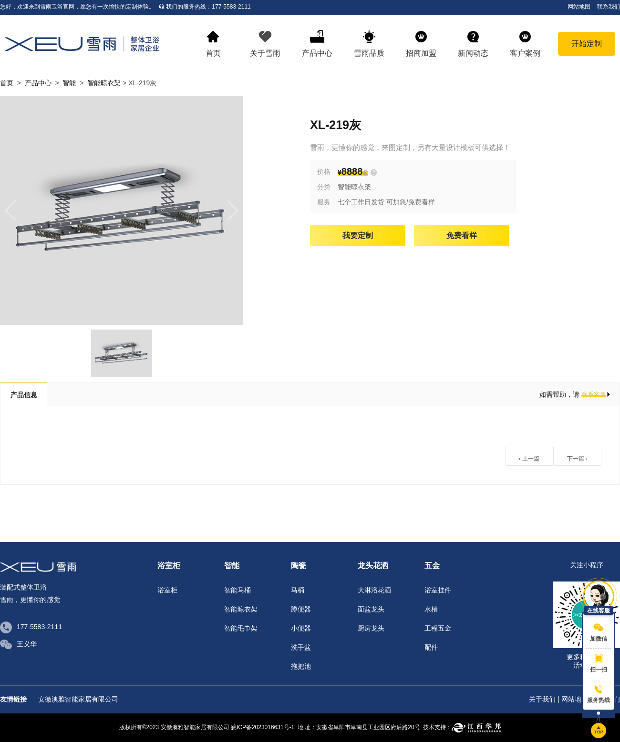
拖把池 (301, 666)
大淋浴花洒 (374, 590)
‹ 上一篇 (529, 458)
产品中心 (38, 83)
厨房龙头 (371, 628)
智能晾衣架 (104, 83)
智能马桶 (237, 590)
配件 (431, 647)
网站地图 (574, 699)
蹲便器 (301, 609)
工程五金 (437, 628)
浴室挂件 (437, 590)
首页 (6, 83)
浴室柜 (167, 590)
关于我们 (542, 699)
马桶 (297, 590)
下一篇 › (577, 458)
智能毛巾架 (241, 628)
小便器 (301, 628)
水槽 (431, 609)
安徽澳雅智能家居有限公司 (78, 699)
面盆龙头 (371, 609)
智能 (69, 83)
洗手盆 (301, 647)
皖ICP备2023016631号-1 (262, 727)
